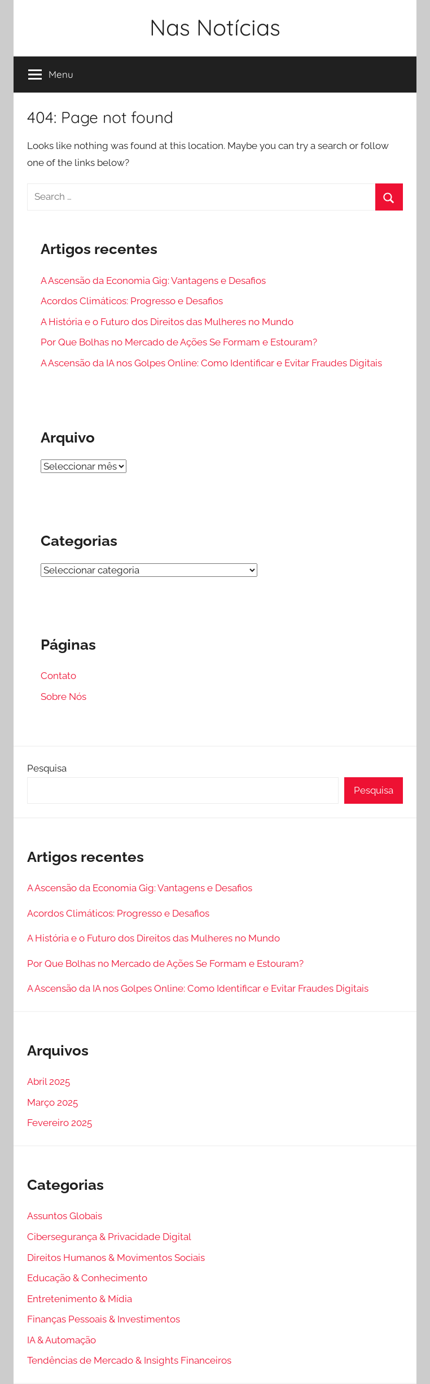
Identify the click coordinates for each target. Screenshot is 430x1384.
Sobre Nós (63, 696)
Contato (58, 675)
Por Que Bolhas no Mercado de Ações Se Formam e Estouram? (179, 342)
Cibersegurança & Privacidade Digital (109, 1236)
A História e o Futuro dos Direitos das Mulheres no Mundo (167, 321)
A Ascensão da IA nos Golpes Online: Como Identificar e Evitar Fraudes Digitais (211, 363)
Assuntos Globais (64, 1215)
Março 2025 (52, 1102)
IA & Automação (61, 1340)
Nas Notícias (215, 27)
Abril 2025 (48, 1081)
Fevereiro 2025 (59, 1122)
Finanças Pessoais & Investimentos (103, 1319)
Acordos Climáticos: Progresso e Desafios (132, 300)
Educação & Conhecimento (87, 1278)
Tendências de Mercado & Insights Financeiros (129, 1360)
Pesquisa (47, 768)
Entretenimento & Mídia (79, 1298)
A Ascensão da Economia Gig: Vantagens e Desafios (153, 280)
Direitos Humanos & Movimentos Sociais (116, 1257)
